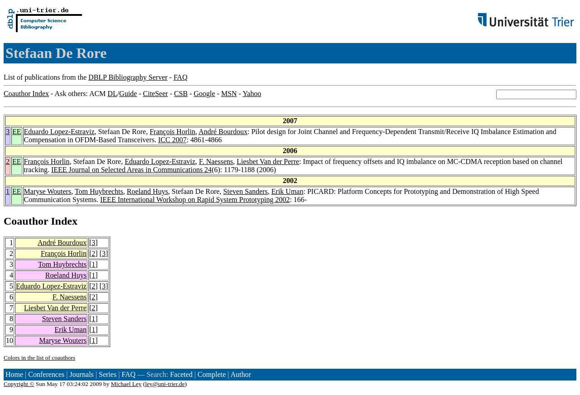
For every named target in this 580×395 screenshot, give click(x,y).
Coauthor (26, 221)
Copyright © (19, 384)
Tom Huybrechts (99, 191)
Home (14, 374)
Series (107, 374)
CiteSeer (155, 93)
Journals (81, 374)
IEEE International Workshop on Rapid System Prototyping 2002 (195, 199)
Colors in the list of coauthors (39, 357)
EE (16, 131)
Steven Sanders (245, 191)
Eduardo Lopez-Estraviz (59, 131)
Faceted (181, 374)
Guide (128, 93)
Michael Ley (126, 384)
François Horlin (172, 131)
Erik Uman (287, 191)
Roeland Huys (147, 191)
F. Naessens (216, 161)
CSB (181, 93)
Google (204, 93)
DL (112, 93)
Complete (212, 374)
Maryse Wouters (48, 191)
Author (241, 374)
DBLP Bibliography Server (128, 77)
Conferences (46, 374)
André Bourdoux (222, 131)
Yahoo (251, 93)
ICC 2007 (172, 140)
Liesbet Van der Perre (268, 161)
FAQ (181, 77)
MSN (229, 93)
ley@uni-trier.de (164, 384)
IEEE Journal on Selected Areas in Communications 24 (131, 169)
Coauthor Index (26, 93)
